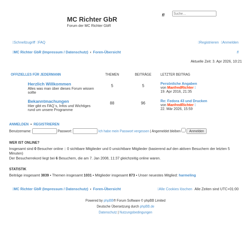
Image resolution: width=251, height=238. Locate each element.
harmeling (187, 175)
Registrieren (46, 124)
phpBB (108, 200)
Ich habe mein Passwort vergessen (123, 131)
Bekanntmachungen (48, 101)
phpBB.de (147, 206)
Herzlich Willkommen (49, 84)
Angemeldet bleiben (169, 131)
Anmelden (19, 124)
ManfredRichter (180, 87)
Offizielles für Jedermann (36, 74)
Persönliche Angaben (178, 83)
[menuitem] (41, 42)
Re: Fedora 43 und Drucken (183, 101)
